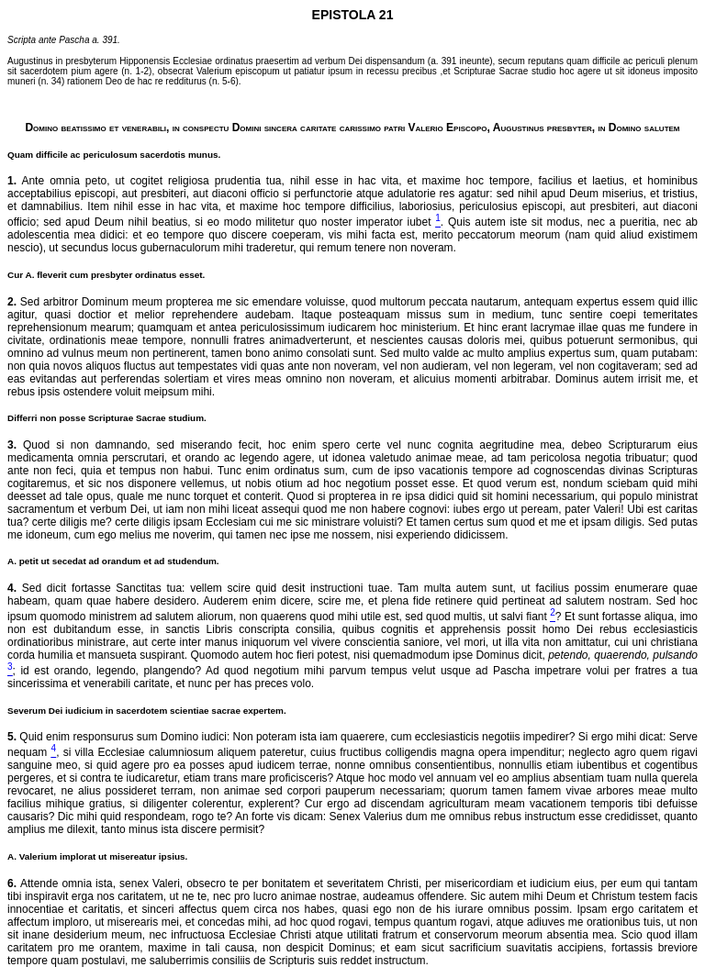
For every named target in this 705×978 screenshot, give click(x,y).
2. (12, 301)
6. (12, 883)
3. (12, 445)
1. (12, 180)
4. (12, 588)
